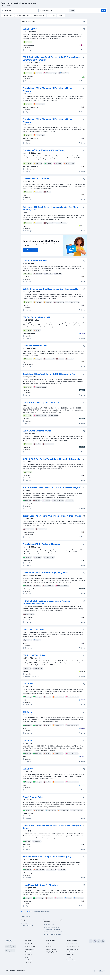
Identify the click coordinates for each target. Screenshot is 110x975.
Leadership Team (30, 949)
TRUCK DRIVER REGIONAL (35, 260)
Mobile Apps (70, 954)
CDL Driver (28, 683)
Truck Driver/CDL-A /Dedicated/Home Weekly (44, 150)
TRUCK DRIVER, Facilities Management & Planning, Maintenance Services (46, 602)
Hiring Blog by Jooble (52, 952)
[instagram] (95, 941)
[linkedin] (103, 941)
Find (103, 10)
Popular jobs (24, 923)
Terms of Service (10, 970)
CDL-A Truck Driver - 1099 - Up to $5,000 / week (45, 572)
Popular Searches (72, 944)
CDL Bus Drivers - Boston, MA (36, 317)
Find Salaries (70, 952)
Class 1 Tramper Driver (33, 797)
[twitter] (99, 941)
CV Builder (70, 957)
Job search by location (27, 925)
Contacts (28, 952)
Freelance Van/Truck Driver (35, 345)
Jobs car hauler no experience (51, 927)
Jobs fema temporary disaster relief (52, 931)
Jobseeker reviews (72, 949)
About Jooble (29, 944)
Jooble (103, 971)
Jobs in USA (28, 962)
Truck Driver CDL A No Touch (36, 178)
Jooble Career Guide (73, 946)
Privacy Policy (21, 970)
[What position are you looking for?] (19, 10)
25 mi (72, 10)
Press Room (28, 954)
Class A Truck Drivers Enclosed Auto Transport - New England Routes (52, 826)
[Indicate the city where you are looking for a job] (57, 10)
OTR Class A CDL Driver (34, 629)
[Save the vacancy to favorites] (84, 29)
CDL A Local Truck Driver (34, 655)
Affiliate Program (51, 949)
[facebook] (91, 941)
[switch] (84, 21)
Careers (27, 957)
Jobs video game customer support (52, 934)
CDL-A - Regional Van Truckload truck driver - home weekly (50, 289)
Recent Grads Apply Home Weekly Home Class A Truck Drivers (52, 516)
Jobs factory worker (48, 924)
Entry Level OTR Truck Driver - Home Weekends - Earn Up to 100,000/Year (50, 208)
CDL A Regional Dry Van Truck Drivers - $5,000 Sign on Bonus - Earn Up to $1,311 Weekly (52, 58)
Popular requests (26, 916)
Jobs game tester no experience (51, 929)
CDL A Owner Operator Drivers (37, 431)
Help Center (28, 960)
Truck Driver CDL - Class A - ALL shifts (40, 885)
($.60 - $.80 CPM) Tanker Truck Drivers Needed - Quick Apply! (51, 459)
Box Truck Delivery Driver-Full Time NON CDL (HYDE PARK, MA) (52, 487)
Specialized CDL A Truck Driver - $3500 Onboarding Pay (49, 374)
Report (82, 50)
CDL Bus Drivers (30, 29)
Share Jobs (49, 946)
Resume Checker (72, 960)
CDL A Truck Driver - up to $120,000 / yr (41, 402)
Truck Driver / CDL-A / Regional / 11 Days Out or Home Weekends (47, 89)
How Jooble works (30, 946)
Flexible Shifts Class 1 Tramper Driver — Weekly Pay (47, 856)
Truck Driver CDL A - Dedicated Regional (41, 544)
